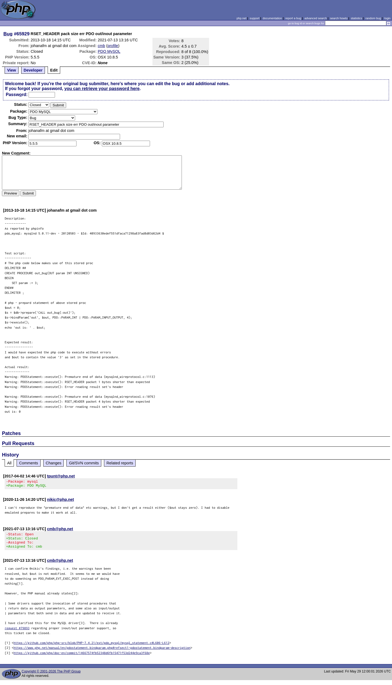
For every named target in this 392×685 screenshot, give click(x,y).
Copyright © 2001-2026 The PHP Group (51, 676)
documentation (272, 18)
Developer (33, 70)
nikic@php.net (60, 501)
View (11, 70)
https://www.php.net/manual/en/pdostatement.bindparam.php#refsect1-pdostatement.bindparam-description (102, 652)
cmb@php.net (60, 530)
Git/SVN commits (84, 463)
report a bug (293, 18)
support (254, 18)
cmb (101, 46)
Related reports (119, 463)
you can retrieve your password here (101, 88)
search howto (338, 18)
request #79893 (17, 633)
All (9, 463)
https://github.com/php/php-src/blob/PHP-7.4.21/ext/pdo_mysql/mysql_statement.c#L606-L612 (91, 647)
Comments (28, 463)
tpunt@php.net (61, 476)
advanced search (315, 18)
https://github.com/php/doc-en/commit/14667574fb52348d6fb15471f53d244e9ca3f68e (82, 657)
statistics (356, 18)
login (387, 18)
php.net (241, 18)
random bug (373, 18)
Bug (8, 33)
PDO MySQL (109, 51)
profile (113, 46)
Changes (54, 463)
